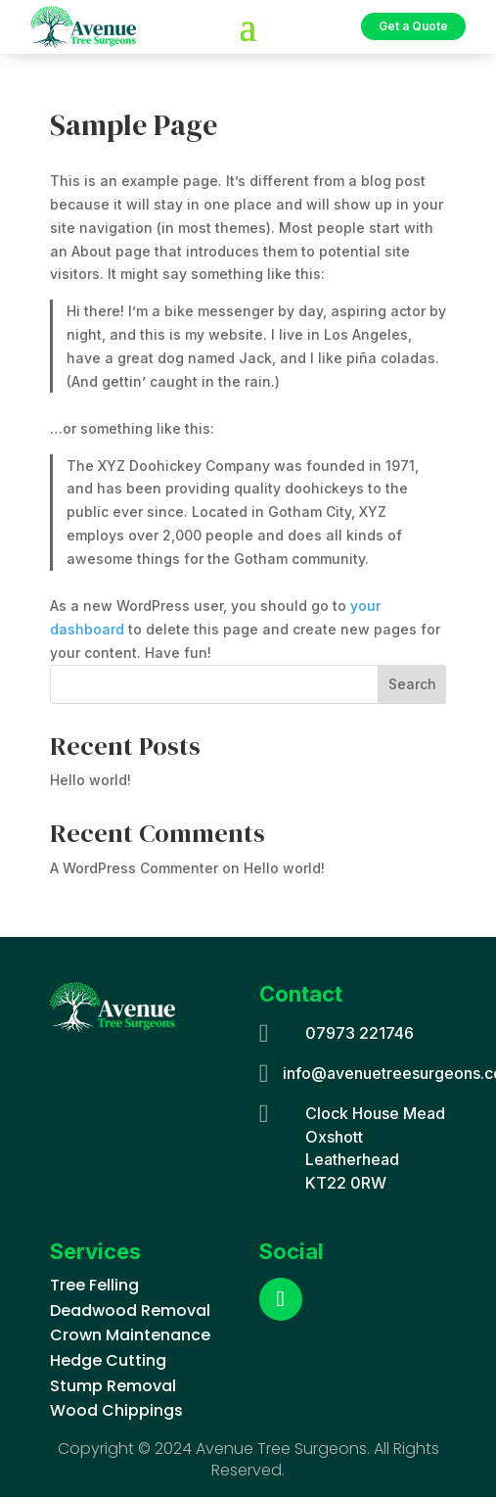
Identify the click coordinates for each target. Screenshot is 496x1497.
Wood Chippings (116, 1410)
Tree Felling (94, 1285)
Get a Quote (413, 26)
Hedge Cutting (108, 1360)
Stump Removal (113, 1386)
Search (412, 684)
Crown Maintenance (130, 1335)
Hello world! (90, 780)
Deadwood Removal (130, 1310)
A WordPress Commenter (134, 868)
